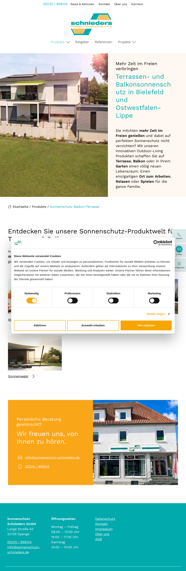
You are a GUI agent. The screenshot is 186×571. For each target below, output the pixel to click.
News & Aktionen (82, 4)
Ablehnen (40, 325)
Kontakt (104, 4)
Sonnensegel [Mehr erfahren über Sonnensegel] (21, 376)
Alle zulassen (146, 325)
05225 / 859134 (55, 4)
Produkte (58, 42)
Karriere (137, 4)
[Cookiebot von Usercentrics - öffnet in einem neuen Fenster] (156, 243)
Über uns (120, 4)
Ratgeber (82, 42)
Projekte (124, 42)
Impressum (104, 529)
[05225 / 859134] (179, 236)
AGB (98, 539)
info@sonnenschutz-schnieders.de (52, 457)
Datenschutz (105, 519)
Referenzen (103, 42)
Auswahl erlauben (93, 325)
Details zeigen (156, 313)
